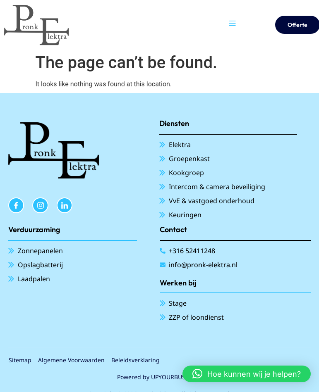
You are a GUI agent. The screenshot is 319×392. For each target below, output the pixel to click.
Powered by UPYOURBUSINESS (159, 377)
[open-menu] (232, 24)
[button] (246, 374)
